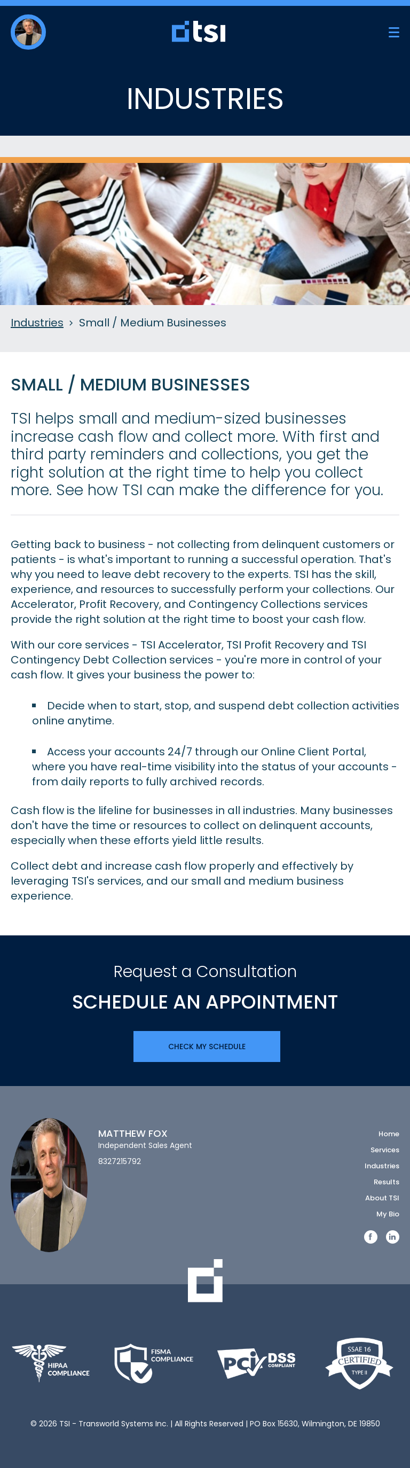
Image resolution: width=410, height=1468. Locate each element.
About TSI (382, 1198)
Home (389, 1134)
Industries (37, 323)
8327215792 (119, 1161)
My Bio (387, 1214)
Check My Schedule (207, 1046)
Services (384, 1150)
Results (386, 1182)
